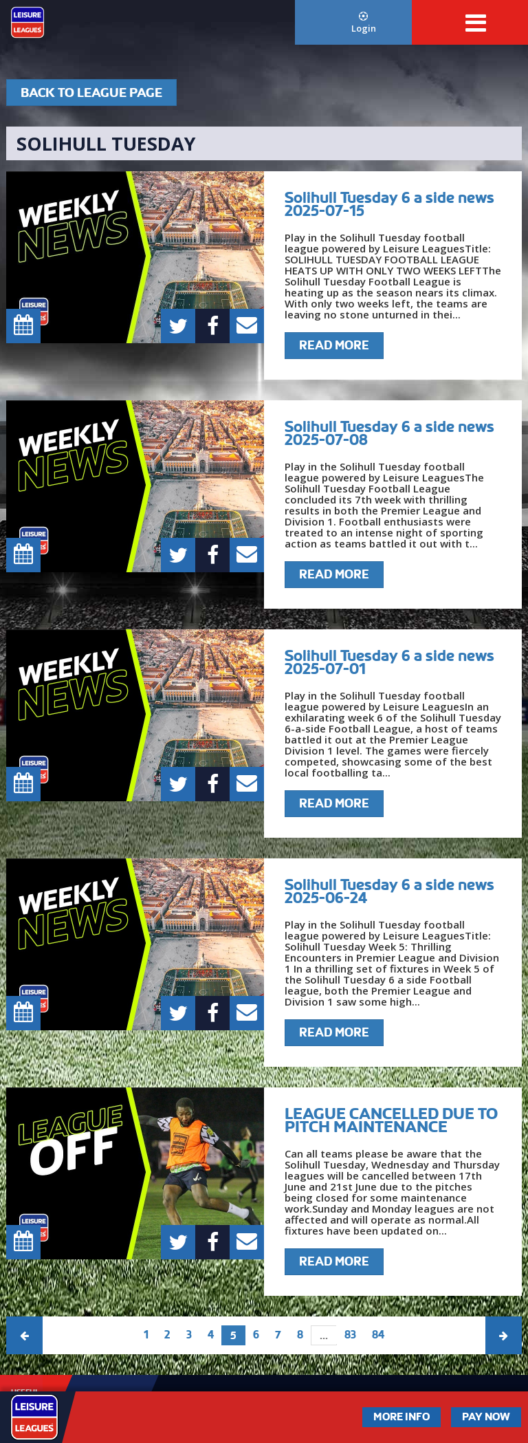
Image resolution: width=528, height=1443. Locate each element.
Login (363, 23)
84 (378, 1334)
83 (350, 1334)
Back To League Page (91, 92)
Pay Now (486, 1417)
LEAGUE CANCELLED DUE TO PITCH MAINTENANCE (391, 1120)
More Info (401, 1417)
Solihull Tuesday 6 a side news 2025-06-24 (389, 891)
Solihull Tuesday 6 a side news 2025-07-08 (389, 432)
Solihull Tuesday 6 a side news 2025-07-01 (389, 662)
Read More (334, 345)
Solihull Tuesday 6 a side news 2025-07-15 (389, 203)
